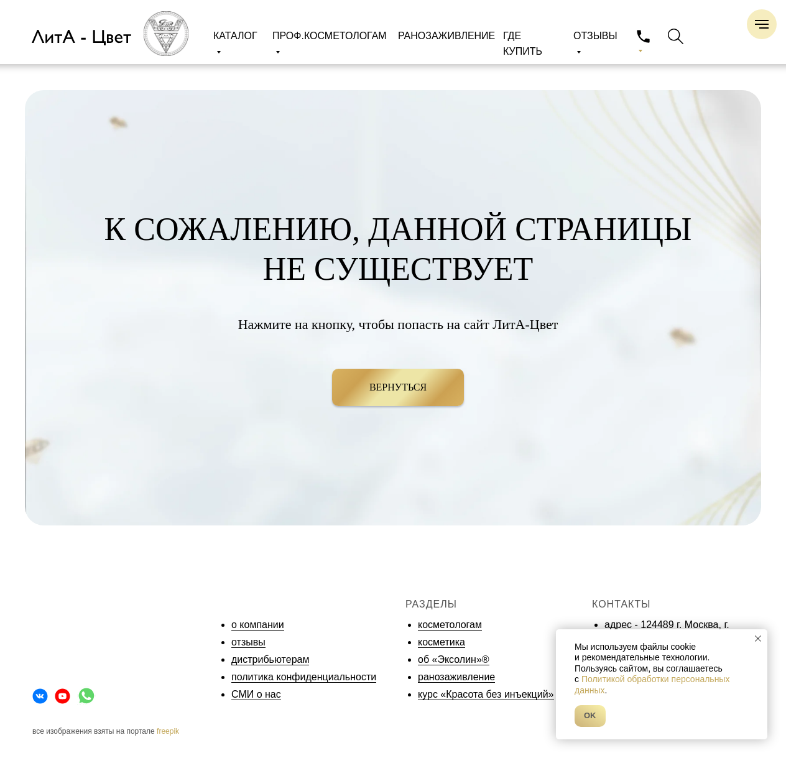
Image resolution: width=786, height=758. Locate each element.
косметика (441, 642)
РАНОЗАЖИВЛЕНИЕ (446, 35)
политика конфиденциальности (303, 677)
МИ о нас (259, 694)
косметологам (450, 624)
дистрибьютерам (270, 659)
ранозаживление (456, 677)
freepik (168, 731)
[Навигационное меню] (762, 24)
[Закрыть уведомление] (758, 638)
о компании (257, 624)
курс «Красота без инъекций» (486, 694)
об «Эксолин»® (453, 659)
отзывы (248, 642)
